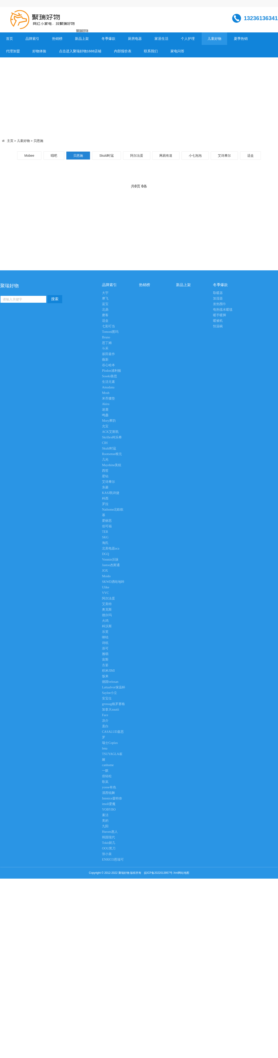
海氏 (105, 543)
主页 (10, 141)
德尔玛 (107, 615)
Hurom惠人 (110, 831)
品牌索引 (32, 39)
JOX (105, 570)
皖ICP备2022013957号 (158, 872)
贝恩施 (38, 141)
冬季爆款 (108, 39)
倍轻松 (107, 776)
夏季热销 (241, 39)
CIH (105, 443)
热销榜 (57, 39)
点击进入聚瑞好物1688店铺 (80, 51)
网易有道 (165, 155)
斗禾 (105, 348)
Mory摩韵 (109, 420)
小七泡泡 (195, 155)
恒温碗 (218, 326)
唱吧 (54, 155)
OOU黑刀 (108, 848)
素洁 (105, 815)
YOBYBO (109, 809)
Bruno (106, 337)
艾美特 (107, 604)
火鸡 (105, 620)
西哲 (105, 470)
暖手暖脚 (219, 315)
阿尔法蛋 (136, 155)
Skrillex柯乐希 (112, 437)
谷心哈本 (108, 365)
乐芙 (105, 632)
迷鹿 (105, 409)
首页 (9, 39)
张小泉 (107, 854)
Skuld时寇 (106, 155)
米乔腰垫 (108, 398)
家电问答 (177, 51)
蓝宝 (105, 304)
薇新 (105, 359)
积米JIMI (108, 670)
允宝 (105, 426)
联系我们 (151, 51)
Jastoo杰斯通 (111, 565)
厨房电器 (135, 39)
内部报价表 (122, 51)
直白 (105, 726)
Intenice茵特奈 (112, 798)
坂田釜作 (108, 354)
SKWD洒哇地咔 (113, 582)
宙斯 (105, 659)
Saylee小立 (109, 693)
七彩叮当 (108, 326)
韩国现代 (108, 837)
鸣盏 (105, 415)
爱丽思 (107, 520)
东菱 (105, 487)
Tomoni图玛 (110, 332)
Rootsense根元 (112, 454)
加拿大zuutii (110, 709)
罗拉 (105, 504)
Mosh (105, 393)
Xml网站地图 (181, 872)
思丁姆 (107, 343)
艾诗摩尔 (224, 155)
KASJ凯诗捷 (110, 493)
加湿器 (218, 298)
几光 (105, 459)
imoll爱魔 (108, 804)
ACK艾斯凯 (110, 432)
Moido (106, 576)
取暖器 (218, 293)
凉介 (105, 720)
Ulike (105, 587)
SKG (105, 537)
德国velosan (110, 681)
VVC (105, 593)
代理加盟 (13, 51)
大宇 (105, 293)
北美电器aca (110, 548)
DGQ (105, 554)
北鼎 (105, 309)
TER (105, 532)
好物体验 (39, 51)
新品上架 (82, 39)
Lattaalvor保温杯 (113, 687)
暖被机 (218, 320)
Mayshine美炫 (111, 465)
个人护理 (188, 39)
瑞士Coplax (110, 743)
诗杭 (105, 643)
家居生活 (161, 39)
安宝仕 (107, 698)
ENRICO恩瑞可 (113, 859)
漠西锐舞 (108, 793)
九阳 (105, 826)
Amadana (108, 387)
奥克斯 (107, 609)
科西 (105, 498)
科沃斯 (107, 626)
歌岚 (105, 781)
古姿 (105, 665)
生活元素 (108, 382)
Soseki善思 (109, 376)
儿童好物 (214, 39)
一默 (105, 770)
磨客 (105, 315)
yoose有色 (109, 787)
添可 (105, 648)
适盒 (250, 155)
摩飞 (105, 298)
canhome (108, 765)
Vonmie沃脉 (110, 559)
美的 (105, 820)
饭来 (105, 676)
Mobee (29, 155)
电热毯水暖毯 (222, 309)
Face (105, 715)
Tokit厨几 (108, 843)
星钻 (105, 476)
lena (104, 748)
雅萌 (105, 654)
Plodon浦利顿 (111, 370)
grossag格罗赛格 (113, 704)
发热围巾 (219, 304)
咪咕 (105, 637)
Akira (105, 404)
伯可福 (107, 526)
